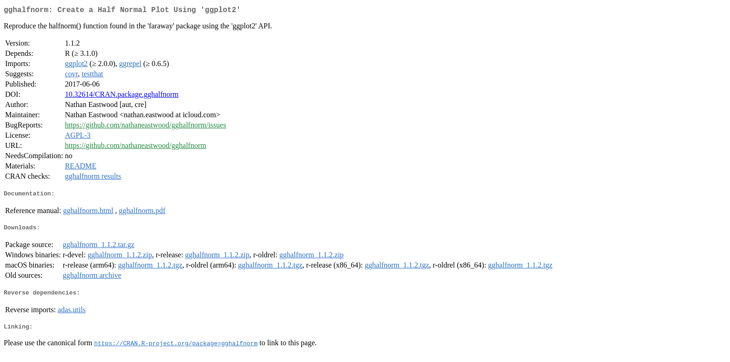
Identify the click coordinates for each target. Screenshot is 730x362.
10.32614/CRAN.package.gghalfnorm (121, 96)
